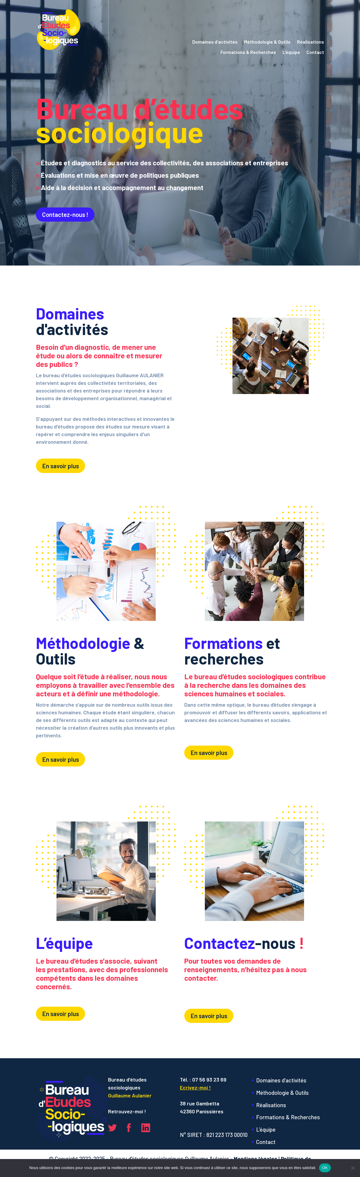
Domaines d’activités (215, 41)
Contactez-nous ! (65, 214)
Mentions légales (255, 1158)
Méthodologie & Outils (267, 41)
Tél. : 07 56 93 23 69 (203, 1079)
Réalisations (310, 41)
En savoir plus (60, 465)
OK (325, 1168)
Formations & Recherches (248, 52)
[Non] (353, 1168)
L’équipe (291, 52)
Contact (315, 52)
